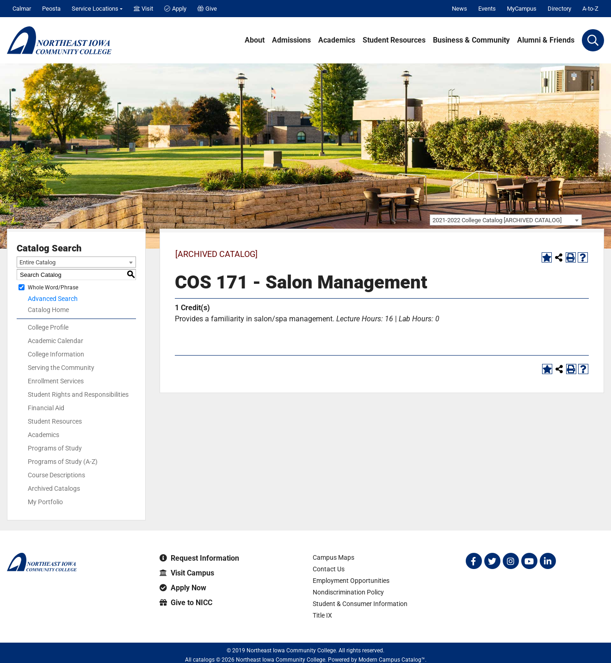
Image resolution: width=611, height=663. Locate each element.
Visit (143, 8)
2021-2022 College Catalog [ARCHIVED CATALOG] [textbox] (497, 220)
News (459, 8)
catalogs (204, 660)
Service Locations (95, 8)
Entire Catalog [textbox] (37, 262)
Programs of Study (55, 448)
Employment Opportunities (351, 580)
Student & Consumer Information (360, 603)
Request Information (199, 558)
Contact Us (329, 569)
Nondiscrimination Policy (348, 592)
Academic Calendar (55, 340)
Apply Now (183, 587)
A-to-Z (590, 8)
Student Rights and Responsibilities (78, 394)
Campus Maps (333, 557)
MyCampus (522, 8)
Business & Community (471, 40)
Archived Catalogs (54, 488)
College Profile (48, 327)
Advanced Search (53, 298)
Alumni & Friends (545, 40)
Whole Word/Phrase (53, 287)
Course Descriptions (56, 475)
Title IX (322, 615)
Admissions (291, 40)
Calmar (21, 8)
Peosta (51, 8)
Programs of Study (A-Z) (63, 461)
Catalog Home (48, 309)
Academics (336, 40)
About (255, 40)
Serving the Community (61, 367)
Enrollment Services (56, 381)
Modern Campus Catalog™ (391, 660)
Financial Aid (46, 408)
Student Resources (394, 40)
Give (207, 8)
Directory (559, 8)
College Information (56, 354)
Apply (175, 8)
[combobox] (506, 219)
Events (487, 8)
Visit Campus (187, 573)
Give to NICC (186, 602)
